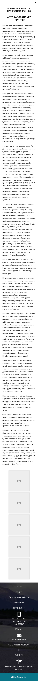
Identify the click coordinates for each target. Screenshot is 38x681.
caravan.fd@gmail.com (19, 640)
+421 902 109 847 (19, 618)
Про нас (19, 586)
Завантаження (19, 602)
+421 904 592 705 (19, 621)
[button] (36, 2)
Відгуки (19, 592)
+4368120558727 (19, 624)
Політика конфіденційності (19, 597)
